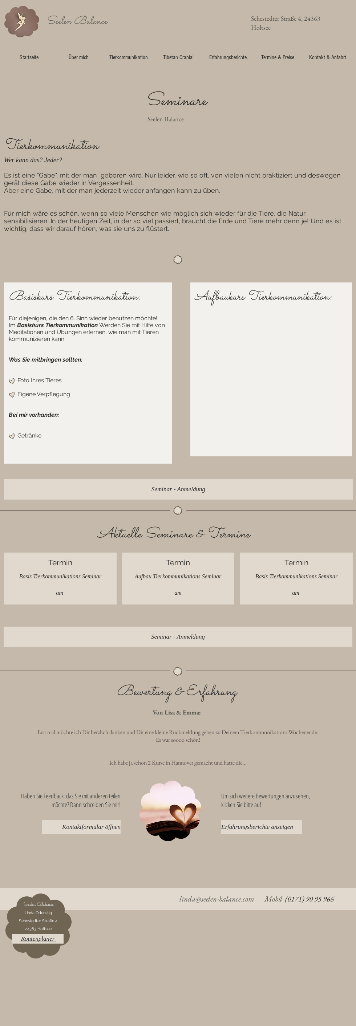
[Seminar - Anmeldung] (178, 489)
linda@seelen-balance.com (216, 899)
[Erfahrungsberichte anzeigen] (261, 827)
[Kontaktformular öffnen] (81, 827)
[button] (38, 939)
